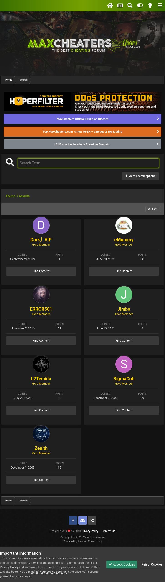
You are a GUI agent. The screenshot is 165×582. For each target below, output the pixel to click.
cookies (51, 567)
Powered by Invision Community (82, 541)
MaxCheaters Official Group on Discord (82, 119)
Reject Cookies (151, 564)
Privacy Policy (89, 531)
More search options (140, 176)
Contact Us (108, 531)
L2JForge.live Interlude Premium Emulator (82, 144)
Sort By (153, 209)
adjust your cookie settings (49, 571)
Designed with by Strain (66, 531)
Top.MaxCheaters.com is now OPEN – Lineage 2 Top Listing (82, 131)
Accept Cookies (122, 564)
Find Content (41, 271)
